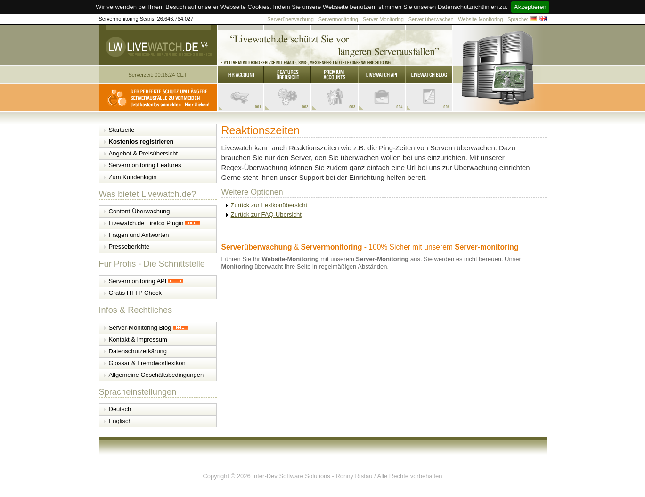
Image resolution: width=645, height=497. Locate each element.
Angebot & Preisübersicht (143, 153)
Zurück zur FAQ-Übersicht (266, 214)
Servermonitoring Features (145, 165)
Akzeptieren (530, 6)
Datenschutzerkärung (138, 351)
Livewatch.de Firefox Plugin (154, 223)
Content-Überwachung (139, 211)
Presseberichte (129, 246)
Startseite (122, 129)
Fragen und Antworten (139, 234)
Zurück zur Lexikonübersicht (269, 205)
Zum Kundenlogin (133, 176)
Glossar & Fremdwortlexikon (147, 363)
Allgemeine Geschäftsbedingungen (156, 374)
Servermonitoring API (146, 281)
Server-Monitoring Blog (148, 327)
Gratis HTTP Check (135, 292)
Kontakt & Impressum (138, 339)
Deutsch (120, 409)
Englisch (120, 420)
